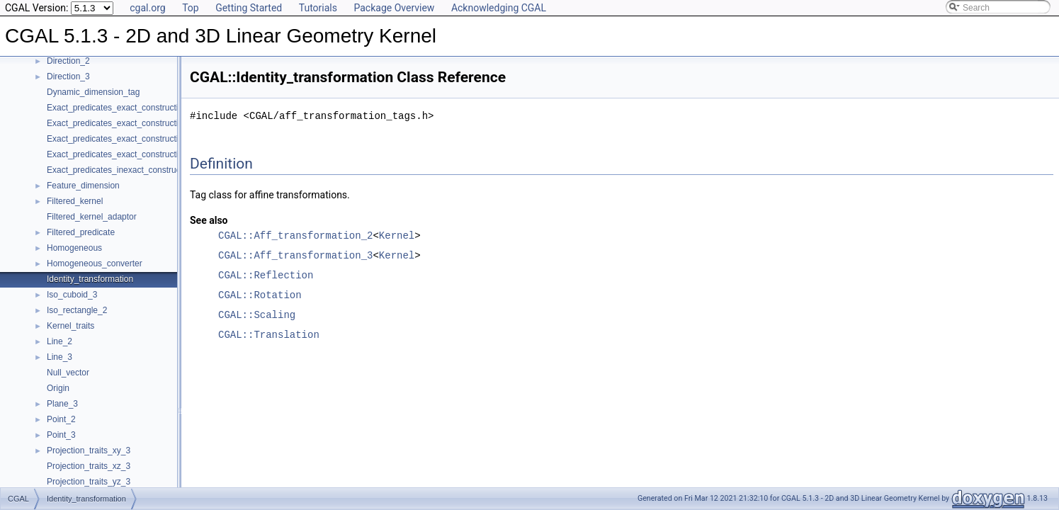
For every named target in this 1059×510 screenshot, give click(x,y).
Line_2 (59, 341)
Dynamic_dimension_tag (93, 92)
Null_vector (68, 373)
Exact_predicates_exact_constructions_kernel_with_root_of (159, 139)
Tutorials (318, 7)
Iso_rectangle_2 (77, 310)
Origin (58, 388)
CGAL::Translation (268, 334)
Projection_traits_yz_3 (88, 482)
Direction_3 (68, 76)
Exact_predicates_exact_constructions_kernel (133, 108)
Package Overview (393, 7)
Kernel (396, 235)
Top (190, 7)
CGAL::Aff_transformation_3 (295, 255)
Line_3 (59, 357)
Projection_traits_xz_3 (88, 466)
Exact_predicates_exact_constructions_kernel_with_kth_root (161, 123)
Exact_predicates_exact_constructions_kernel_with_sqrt (153, 154)
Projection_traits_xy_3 (88, 450)
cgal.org (147, 7)
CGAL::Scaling (256, 315)
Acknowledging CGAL (498, 7)
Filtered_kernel (75, 201)
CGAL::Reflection (265, 275)
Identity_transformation (90, 279)
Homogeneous (74, 248)
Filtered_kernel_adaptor (92, 217)
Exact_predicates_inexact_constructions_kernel (136, 170)
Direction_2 (68, 61)
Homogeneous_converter (94, 263)
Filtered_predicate (81, 232)
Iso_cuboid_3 (72, 295)
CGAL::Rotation (260, 295)
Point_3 (61, 435)
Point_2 (61, 419)
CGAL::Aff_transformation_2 (295, 235)
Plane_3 (62, 404)
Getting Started (248, 7)
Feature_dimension (83, 186)
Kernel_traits (70, 326)
